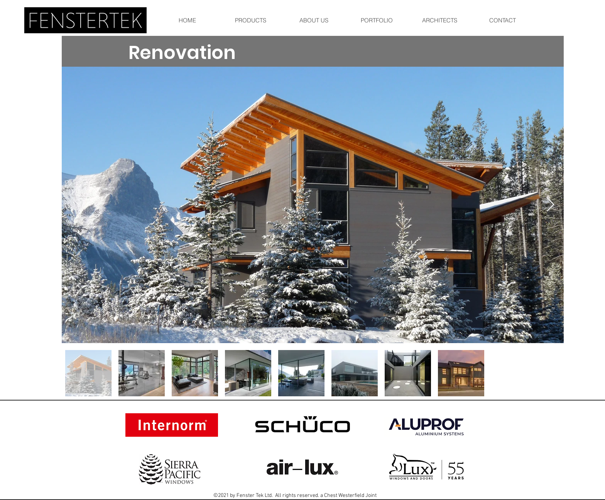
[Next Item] (550, 204)
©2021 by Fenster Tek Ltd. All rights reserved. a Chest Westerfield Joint (295, 495)
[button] (376, 20)
